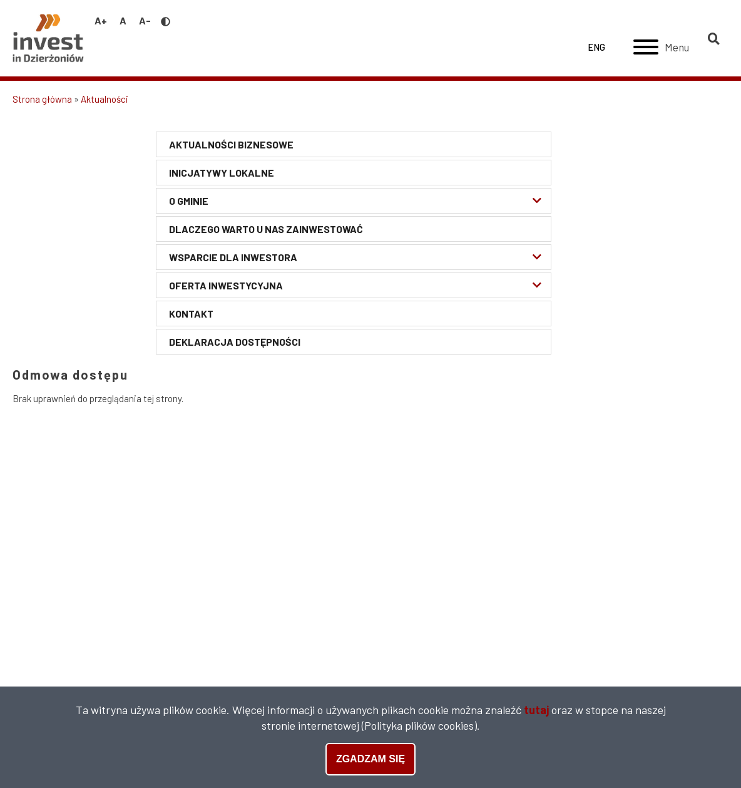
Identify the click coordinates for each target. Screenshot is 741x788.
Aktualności (104, 99)
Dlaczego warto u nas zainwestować (266, 229)
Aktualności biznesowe (231, 144)
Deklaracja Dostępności (234, 342)
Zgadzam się (370, 759)
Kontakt (191, 313)
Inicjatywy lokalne (221, 173)
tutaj (536, 710)
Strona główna (42, 99)
